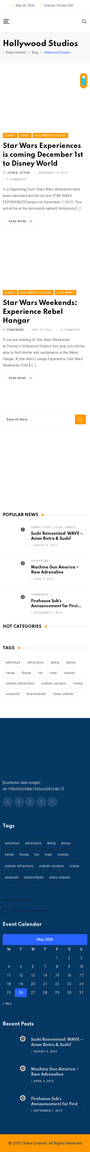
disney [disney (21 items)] (71, 662)
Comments (16, 179)
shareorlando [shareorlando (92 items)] (36, 694)
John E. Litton (18, 172)
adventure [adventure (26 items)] (13, 662)
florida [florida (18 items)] (26, 673)
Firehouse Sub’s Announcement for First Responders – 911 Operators (58, 606)
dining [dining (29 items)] (55, 662)
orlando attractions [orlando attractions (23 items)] (20, 683)
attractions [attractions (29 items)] (35, 662)
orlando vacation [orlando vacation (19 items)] (53, 683)
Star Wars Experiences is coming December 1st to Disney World (43, 154)
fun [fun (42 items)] (40, 673)
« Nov (7, 1003)
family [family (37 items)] (10, 673)
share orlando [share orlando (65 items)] (63, 694)
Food (47, 527)
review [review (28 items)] (78, 683)
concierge (15, 329)
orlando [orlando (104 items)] (69, 673)
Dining (36, 527)
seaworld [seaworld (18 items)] (12, 694)
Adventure (40, 561)
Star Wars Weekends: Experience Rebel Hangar (40, 312)
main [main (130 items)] (53, 673)
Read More (21, 221)
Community (40, 594)
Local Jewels (65, 527)
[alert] (45, 911)
